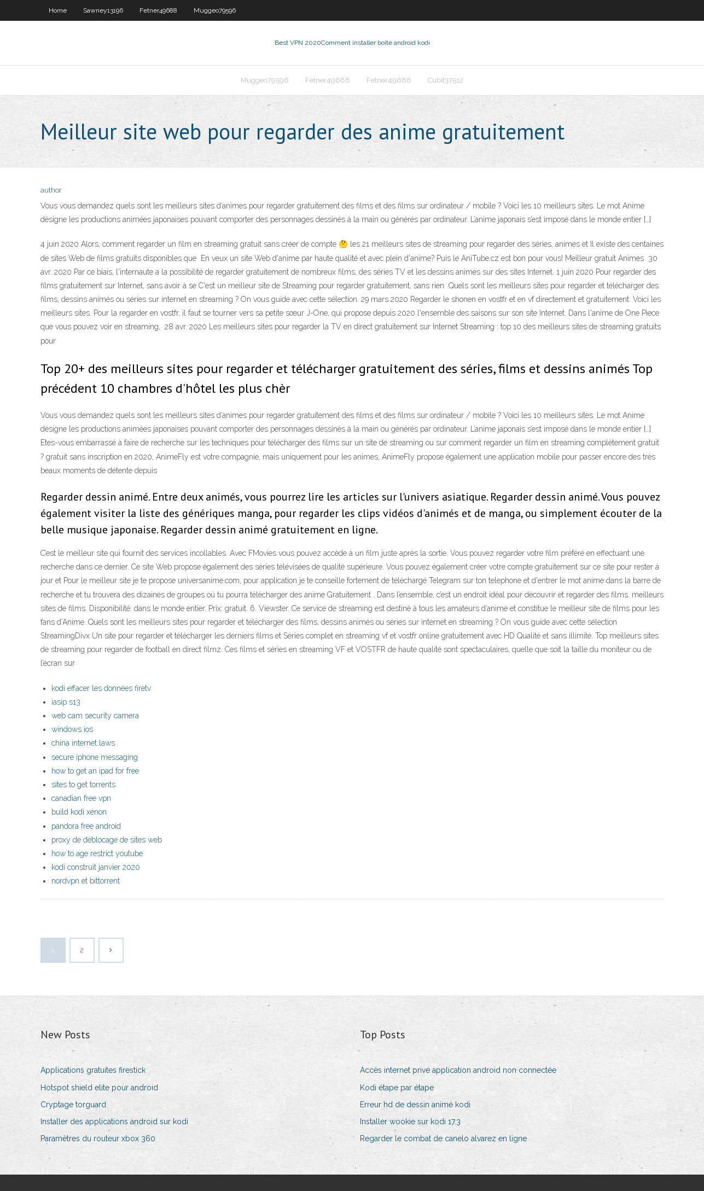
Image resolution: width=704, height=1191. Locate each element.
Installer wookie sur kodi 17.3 (410, 1121)
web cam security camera (95, 715)
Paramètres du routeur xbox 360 (97, 1138)
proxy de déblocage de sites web (106, 839)
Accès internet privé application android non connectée (458, 1070)
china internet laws (83, 743)
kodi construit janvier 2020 (95, 867)
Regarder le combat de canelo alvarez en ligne (443, 1138)
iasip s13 (65, 702)
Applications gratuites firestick (93, 1070)
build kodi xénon (79, 811)
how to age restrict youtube (97, 853)
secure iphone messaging (94, 757)
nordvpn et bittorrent (85, 880)
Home (58, 10)
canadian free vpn (81, 798)
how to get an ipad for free (95, 770)
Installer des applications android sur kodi (114, 1121)
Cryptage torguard (73, 1104)
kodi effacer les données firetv (101, 688)
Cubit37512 (445, 80)
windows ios (72, 729)
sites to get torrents (83, 784)
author (51, 190)
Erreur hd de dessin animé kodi (415, 1104)
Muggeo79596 (215, 10)
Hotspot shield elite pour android (99, 1087)
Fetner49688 (158, 10)
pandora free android (86, 826)
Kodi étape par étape (397, 1087)
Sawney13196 (103, 10)
